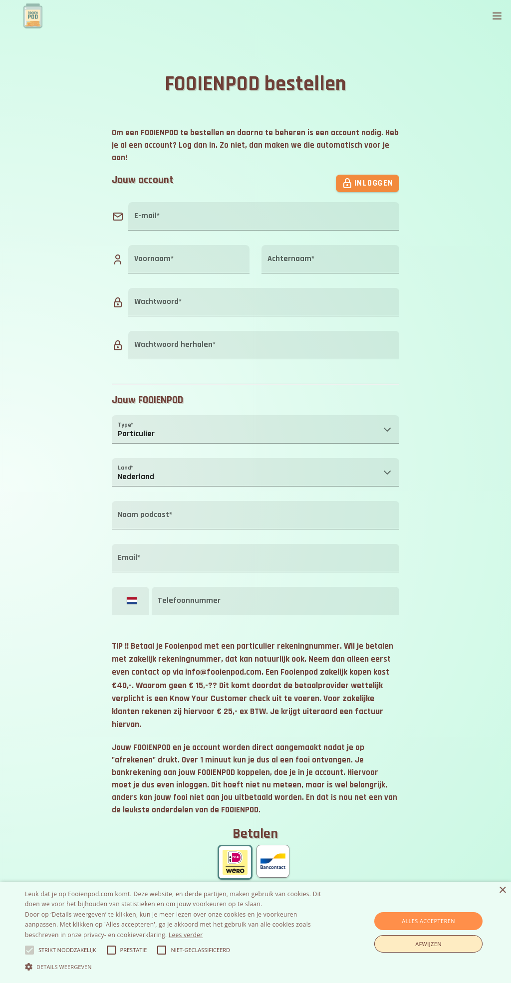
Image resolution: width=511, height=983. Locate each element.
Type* (125, 425)
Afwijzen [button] (428, 944)
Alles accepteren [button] (428, 921)
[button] (255, 429)
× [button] (502, 890)
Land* (125, 468)
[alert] (255, 932)
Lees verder (186, 935)
